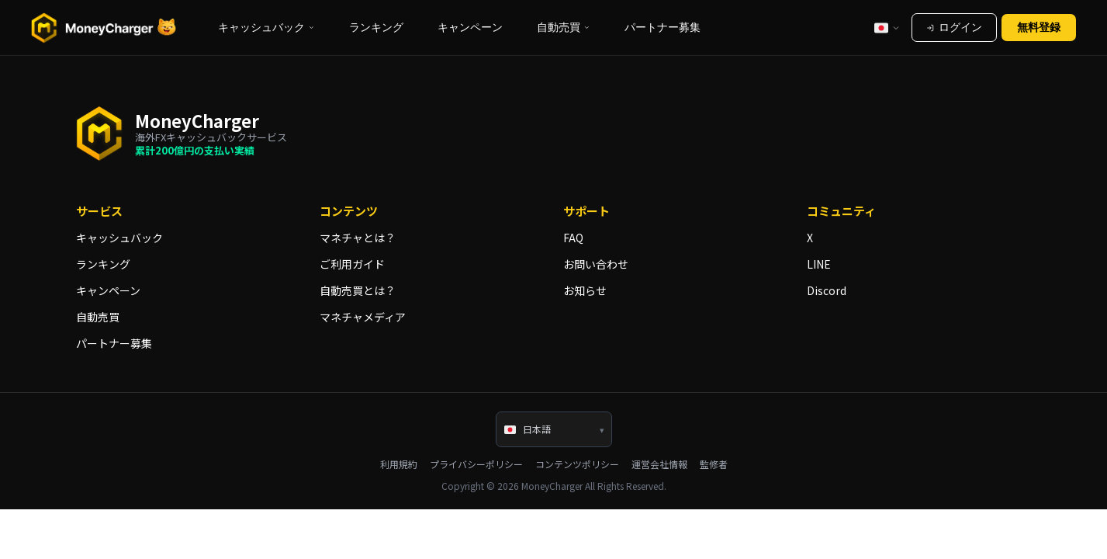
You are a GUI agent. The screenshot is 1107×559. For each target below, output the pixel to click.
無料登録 (1038, 27)
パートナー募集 (662, 27)
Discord (826, 290)
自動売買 (97, 316)
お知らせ (585, 290)
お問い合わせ (595, 264)
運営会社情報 (659, 464)
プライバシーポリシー (476, 464)
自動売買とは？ (358, 290)
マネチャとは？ (358, 237)
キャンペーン (470, 27)
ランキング (376, 27)
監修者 (714, 464)
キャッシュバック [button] (266, 27)
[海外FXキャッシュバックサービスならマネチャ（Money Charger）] (104, 27)
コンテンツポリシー (577, 464)
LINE (819, 264)
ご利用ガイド (352, 264)
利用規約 (398, 464)
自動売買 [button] (563, 27)
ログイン (954, 27)
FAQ (573, 237)
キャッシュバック (119, 237)
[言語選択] (887, 27)
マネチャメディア (363, 316)
